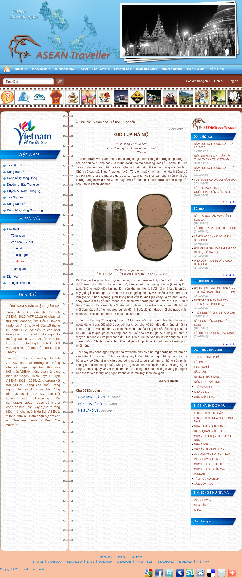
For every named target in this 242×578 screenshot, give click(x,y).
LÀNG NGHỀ (202, 367)
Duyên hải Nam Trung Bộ (23, 191)
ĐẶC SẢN (200, 371)
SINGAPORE (172, 69)
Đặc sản (20, 261)
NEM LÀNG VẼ (88, 410)
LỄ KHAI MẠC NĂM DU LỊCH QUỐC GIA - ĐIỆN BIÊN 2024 (212, 192)
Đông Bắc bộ (15, 172)
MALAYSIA (101, 69)
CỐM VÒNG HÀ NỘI (92, 397)
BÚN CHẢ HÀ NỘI (90, 404)
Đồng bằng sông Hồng (22, 178)
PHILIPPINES (147, 69)
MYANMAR (123, 69)
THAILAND (196, 69)
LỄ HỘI (198, 362)
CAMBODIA (41, 69)
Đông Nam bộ (16, 204)
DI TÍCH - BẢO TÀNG (207, 376)
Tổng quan (18, 235)
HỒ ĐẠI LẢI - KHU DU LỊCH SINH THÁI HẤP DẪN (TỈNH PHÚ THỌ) (215, 292)
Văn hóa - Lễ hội (22, 242)
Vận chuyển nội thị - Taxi (212, 454)
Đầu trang (136, 556)
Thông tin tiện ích (18, 283)
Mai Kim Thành (35, 569)
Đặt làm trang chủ (197, 81)
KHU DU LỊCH (203, 391)
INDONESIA (64, 69)
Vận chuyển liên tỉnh (209, 459)
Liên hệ (219, 81)
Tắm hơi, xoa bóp (206, 478)
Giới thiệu (13, 229)
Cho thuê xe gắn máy (210, 469)
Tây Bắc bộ (14, 165)
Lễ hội (19, 248)
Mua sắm (200, 505)
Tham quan (18, 269)
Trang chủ (106, 556)
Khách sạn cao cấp (208, 413)
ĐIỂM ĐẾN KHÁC (204, 396)
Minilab (199, 473)
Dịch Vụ (12, 276)
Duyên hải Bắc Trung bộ (23, 184)
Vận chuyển (202, 500)
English (233, 81)
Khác (198, 509)
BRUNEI (21, 69)
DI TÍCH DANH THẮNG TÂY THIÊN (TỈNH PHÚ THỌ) (211, 304)
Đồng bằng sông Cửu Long (25, 210)
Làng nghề (22, 255)
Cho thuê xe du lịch (209, 449)
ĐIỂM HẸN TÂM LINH (207, 381)
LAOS (83, 69)
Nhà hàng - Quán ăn (208, 426)
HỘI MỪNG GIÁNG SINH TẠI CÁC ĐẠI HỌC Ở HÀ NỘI (215, 252)
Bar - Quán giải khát (209, 431)
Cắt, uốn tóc (203, 483)
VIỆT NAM (216, 69)
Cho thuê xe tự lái (208, 464)
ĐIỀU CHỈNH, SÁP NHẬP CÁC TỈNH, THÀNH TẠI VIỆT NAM (212, 159)
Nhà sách (201, 444)
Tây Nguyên (15, 197)
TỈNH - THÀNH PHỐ (206, 357)
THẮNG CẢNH (203, 386)
